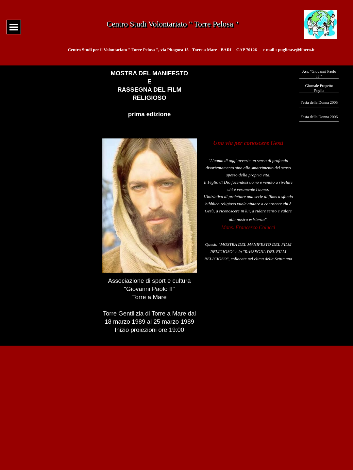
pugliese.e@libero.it (296, 49)
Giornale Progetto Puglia (319, 88)
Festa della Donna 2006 (319, 117)
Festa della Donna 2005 (319, 102)
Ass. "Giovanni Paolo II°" (319, 74)
